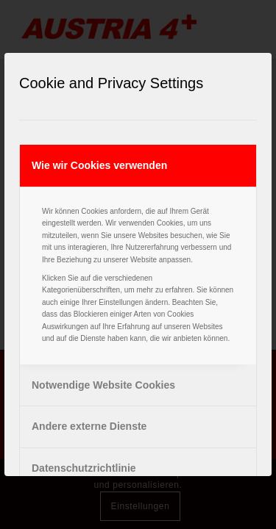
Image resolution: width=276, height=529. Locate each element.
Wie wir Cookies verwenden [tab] (99, 165)
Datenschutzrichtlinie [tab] (84, 468)
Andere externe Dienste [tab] (89, 426)
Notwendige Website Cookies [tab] (103, 385)
